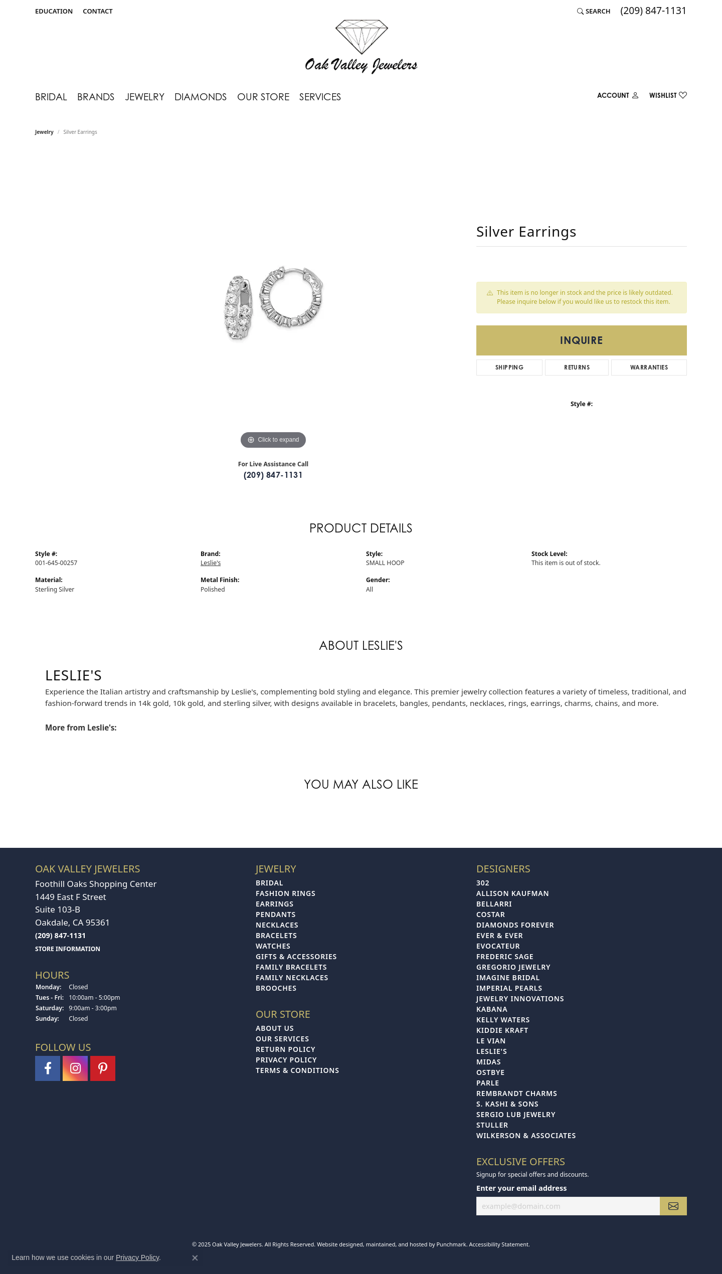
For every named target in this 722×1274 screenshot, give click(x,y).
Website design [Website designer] (336, 1243)
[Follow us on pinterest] (102, 1067)
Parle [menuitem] (487, 1082)
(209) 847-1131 (273, 475)
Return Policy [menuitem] (285, 1049)
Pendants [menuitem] (276, 914)
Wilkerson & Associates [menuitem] (526, 1135)
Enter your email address (521, 1187)
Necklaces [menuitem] (277, 925)
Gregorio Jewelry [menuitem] (513, 967)
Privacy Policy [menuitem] (286, 1059)
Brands (96, 96)
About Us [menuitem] (275, 1028)
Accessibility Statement (498, 1243)
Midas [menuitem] (488, 1061)
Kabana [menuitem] (491, 1009)
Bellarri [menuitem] (494, 903)
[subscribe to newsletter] (673, 1206)
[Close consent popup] (195, 1258)
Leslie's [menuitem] (491, 1051)
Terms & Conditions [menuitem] (297, 1070)
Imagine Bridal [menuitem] (508, 977)
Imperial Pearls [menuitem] (509, 988)
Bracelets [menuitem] (276, 935)
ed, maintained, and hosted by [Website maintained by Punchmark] (396, 1243)
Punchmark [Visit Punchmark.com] (451, 1243)
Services (320, 96)
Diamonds (200, 96)
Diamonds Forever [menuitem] (515, 925)
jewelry (44, 131)
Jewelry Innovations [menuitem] (520, 998)
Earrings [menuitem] (275, 903)
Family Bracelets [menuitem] (291, 967)
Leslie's (211, 563)
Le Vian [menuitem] (491, 1040)
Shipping (509, 367)
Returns (577, 367)
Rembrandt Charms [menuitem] (516, 1093)
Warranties (649, 367)
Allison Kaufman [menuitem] (512, 893)
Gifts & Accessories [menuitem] (296, 956)
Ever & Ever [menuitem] (499, 935)
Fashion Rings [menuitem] (285, 893)
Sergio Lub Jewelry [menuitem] (516, 1114)
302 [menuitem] (482, 882)
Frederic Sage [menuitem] (504, 956)
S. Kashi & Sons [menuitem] (507, 1104)
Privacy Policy (137, 1257)
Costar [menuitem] (490, 914)
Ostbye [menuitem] (490, 1072)
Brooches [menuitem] (276, 988)
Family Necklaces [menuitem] (292, 977)
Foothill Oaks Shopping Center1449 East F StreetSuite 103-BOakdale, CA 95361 (95, 915)
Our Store (263, 96)
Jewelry (144, 96)
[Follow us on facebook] (47, 1067)
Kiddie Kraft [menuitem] (502, 1030)
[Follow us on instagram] (75, 1067)
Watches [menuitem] (273, 946)
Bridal (51, 96)
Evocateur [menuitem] (498, 946)
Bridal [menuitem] (269, 882)
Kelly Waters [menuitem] (503, 1019)
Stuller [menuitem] (492, 1125)
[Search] (594, 11)
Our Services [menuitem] (282, 1038)
